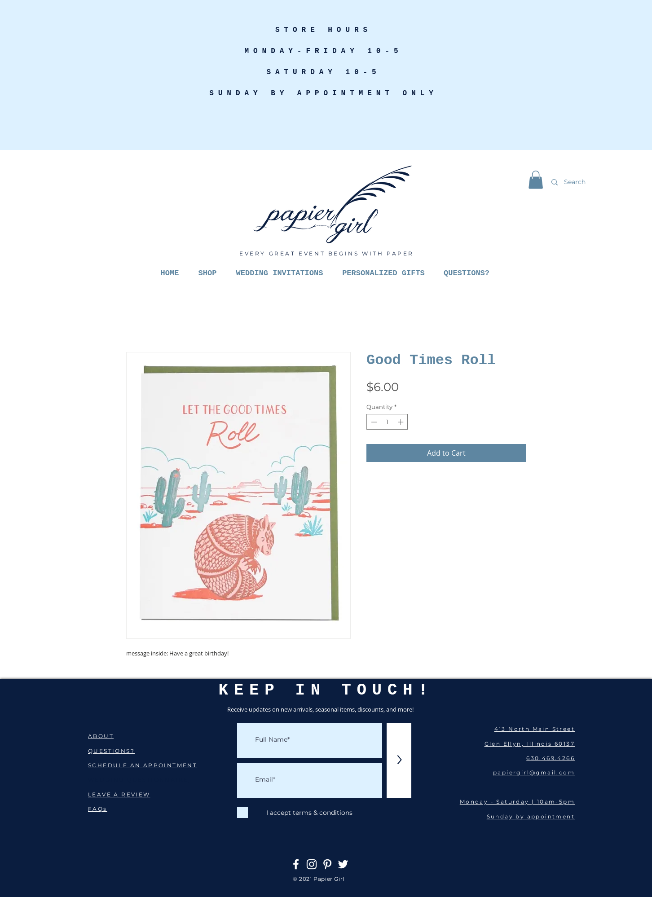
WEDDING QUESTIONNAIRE (138, 779)
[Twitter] (343, 864)
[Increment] (401, 422)
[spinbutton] (387, 422)
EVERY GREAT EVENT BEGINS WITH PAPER (326, 253)
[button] (535, 180)
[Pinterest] (327, 864)
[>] (399, 760)
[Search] (596, 182)
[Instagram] (311, 864)
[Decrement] (373, 422)
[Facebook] (296, 864)
